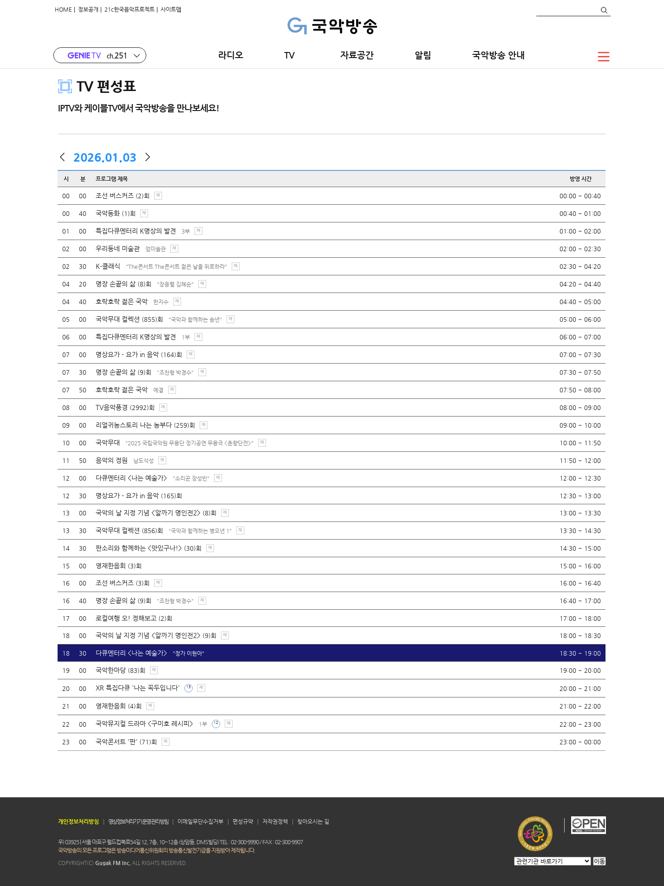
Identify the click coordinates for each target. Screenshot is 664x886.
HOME (63, 9)
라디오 (230, 55)
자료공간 (357, 55)
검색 (603, 10)
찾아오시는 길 (313, 821)
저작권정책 (275, 821)
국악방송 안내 (498, 55)
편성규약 (243, 821)
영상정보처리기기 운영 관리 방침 (138, 821)
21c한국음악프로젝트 (129, 9)
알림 (423, 55)
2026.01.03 (105, 157)
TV (291, 55)
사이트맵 (171, 9)
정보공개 (88, 9)
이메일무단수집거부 (200, 821)
